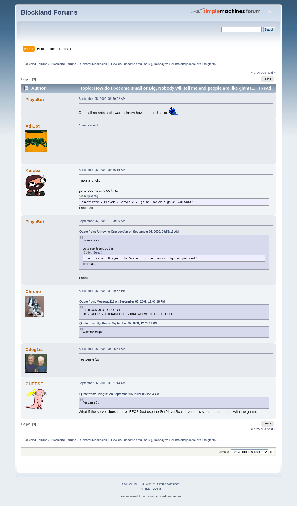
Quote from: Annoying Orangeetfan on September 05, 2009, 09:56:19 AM (129, 231)
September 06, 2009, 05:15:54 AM (102, 348)
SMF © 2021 (148, 483)
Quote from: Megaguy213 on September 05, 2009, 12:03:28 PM (122, 301)
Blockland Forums (49, 12)
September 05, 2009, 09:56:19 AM (102, 169)
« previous (258, 72)
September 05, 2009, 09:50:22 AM (102, 98)
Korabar (34, 170)
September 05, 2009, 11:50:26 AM (102, 221)
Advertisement (88, 125)
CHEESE (35, 383)
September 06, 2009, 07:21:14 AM (102, 383)
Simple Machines (168, 483)
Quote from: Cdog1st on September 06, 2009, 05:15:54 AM (119, 394)
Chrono (33, 291)
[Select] (93, 196)
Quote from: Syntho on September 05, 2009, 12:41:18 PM (118, 323)
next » (271, 72)
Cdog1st (34, 349)
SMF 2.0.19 (129, 483)
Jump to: (224, 451)
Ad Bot (33, 126)
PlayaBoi (35, 99)
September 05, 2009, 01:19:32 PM (102, 290)
